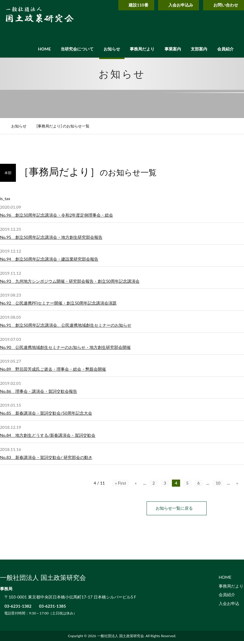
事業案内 (173, 48)
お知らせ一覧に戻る (177, 508)
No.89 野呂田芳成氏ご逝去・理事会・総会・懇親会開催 (53, 369)
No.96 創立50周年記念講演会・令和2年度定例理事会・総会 (56, 215)
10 (218, 482)
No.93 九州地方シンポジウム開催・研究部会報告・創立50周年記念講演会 (70, 281)
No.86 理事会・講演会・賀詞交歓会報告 (38, 391)
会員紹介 (225, 48)
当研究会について (77, 48)
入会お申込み (174, 4)
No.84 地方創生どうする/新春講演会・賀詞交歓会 (47, 435)
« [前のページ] (136, 482)
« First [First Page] (120, 482)
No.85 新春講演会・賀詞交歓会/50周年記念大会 (46, 413)
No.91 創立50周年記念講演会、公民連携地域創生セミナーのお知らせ (65, 325)
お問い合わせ (222, 4)
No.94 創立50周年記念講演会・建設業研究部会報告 (49, 258)
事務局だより (142, 48)
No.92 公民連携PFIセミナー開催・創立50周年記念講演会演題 (58, 302)
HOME (44, 48)
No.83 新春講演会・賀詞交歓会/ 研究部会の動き (46, 457)
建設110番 (130, 4)
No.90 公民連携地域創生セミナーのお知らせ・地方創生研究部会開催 (65, 347)
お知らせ (112, 48)
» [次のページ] (237, 482)
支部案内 (199, 48)
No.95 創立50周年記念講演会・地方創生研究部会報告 (51, 237)
